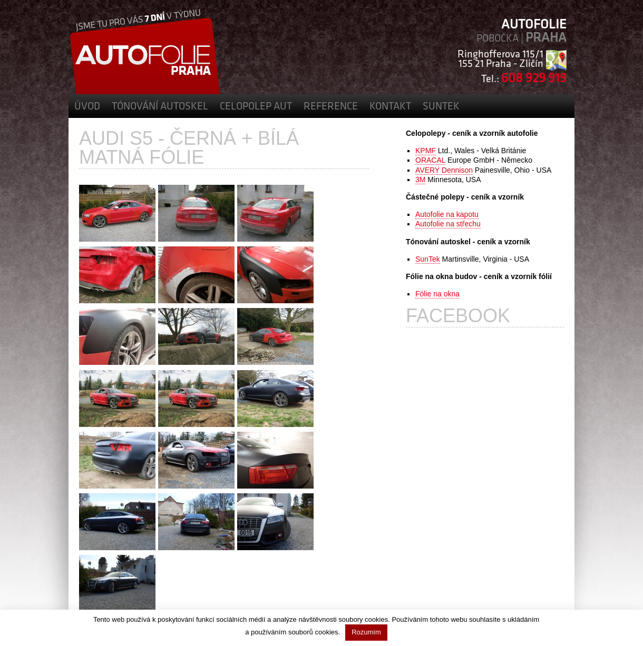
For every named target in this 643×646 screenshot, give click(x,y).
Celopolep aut (256, 107)
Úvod (87, 107)
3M (420, 179)
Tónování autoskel (160, 107)
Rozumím (366, 632)
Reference (331, 107)
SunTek (441, 107)
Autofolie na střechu (448, 224)
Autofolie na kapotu (447, 214)
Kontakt (390, 107)
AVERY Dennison (444, 170)
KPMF (425, 150)
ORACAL (430, 160)
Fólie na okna (437, 294)
